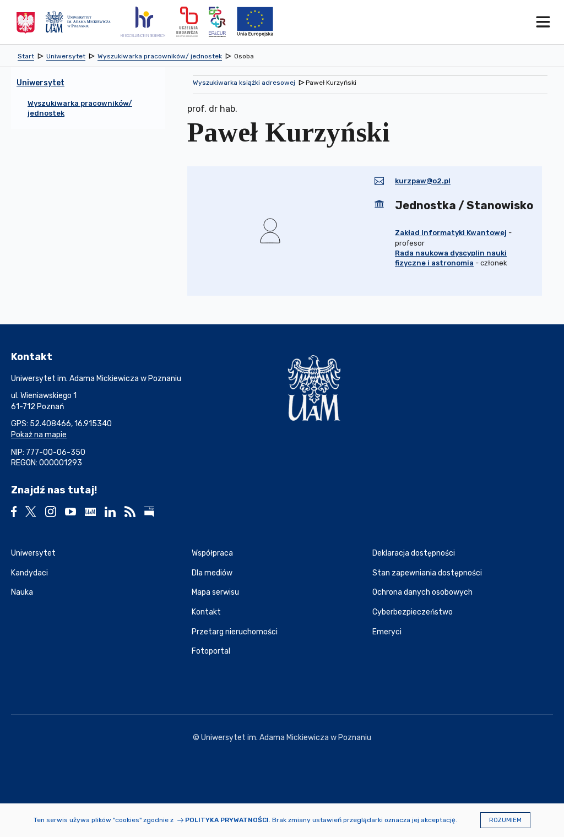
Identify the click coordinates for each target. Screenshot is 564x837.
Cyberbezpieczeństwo (412, 612)
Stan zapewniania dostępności (427, 573)
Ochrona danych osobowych (422, 592)
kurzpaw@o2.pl (423, 181)
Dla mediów (212, 573)
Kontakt (206, 612)
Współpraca (212, 553)
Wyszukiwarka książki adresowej (244, 82)
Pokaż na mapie (39, 434)
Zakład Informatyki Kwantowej (451, 233)
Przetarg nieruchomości (235, 632)
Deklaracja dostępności (413, 553)
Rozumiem (505, 820)
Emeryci (387, 632)
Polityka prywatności (227, 820)
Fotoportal (211, 651)
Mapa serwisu (215, 592)
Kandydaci (29, 573)
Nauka (22, 592)
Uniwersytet (33, 553)
